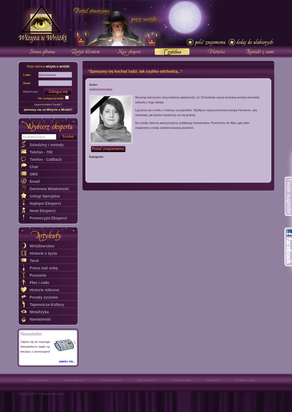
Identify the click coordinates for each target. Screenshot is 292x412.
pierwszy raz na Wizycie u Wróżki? (48, 109)
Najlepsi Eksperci (45, 203)
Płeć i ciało (39, 282)
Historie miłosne (44, 290)
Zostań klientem (74, 380)
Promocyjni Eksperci (48, 218)
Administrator (101, 89)
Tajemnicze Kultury (47, 304)
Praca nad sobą (44, 268)
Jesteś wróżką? (111, 380)
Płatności (213, 380)
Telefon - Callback (46, 159)
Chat (34, 167)
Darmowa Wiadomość (49, 189)
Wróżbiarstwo (42, 246)
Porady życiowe (44, 297)
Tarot (34, 260)
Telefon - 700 (41, 152)
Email (35, 181)
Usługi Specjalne (45, 196)
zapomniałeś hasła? (48, 104)
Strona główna (37, 380)
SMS (34, 174)
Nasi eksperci (146, 380)
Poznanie (38, 275)
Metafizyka (39, 312)
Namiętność (40, 319)
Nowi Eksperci (43, 211)
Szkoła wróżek (181, 380)
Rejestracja (30, 91)
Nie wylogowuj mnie (50, 98)
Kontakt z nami (245, 380)
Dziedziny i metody (47, 145)
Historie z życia (43, 253)
